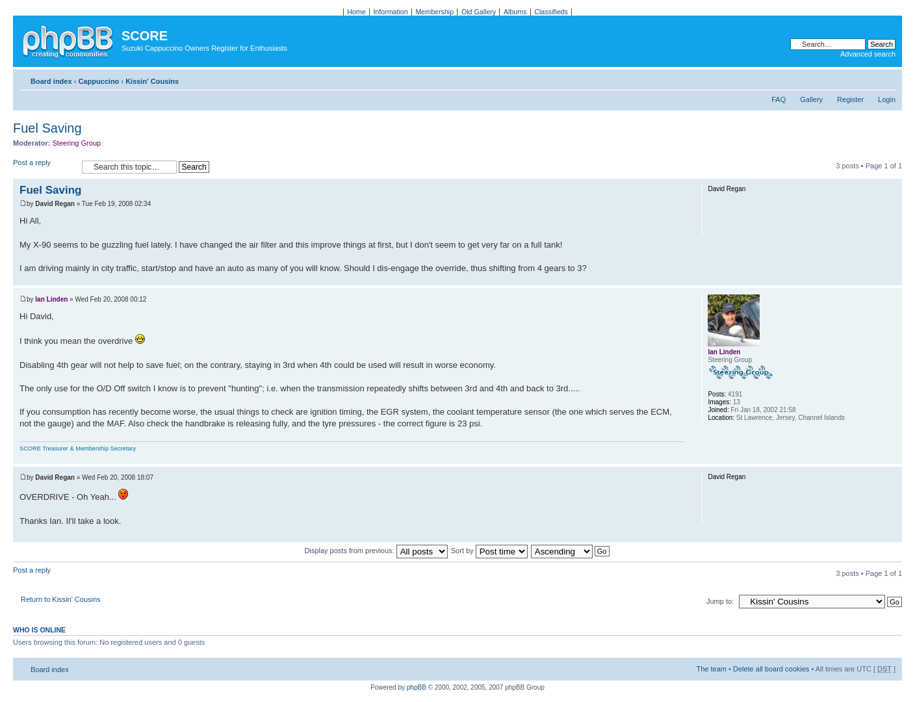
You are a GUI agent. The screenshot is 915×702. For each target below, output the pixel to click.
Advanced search (868, 54)
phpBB (416, 687)
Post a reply (44, 167)
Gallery (811, 99)
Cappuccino (98, 81)
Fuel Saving (47, 128)
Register (850, 99)
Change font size (886, 78)
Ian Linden (51, 299)
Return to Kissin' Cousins (61, 599)
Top (892, 278)
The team (712, 669)
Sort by (489, 550)
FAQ (778, 99)
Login (887, 99)
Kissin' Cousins (152, 81)
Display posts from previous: (376, 550)
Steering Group (77, 143)
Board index (51, 81)
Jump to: (720, 601)
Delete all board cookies (771, 669)
